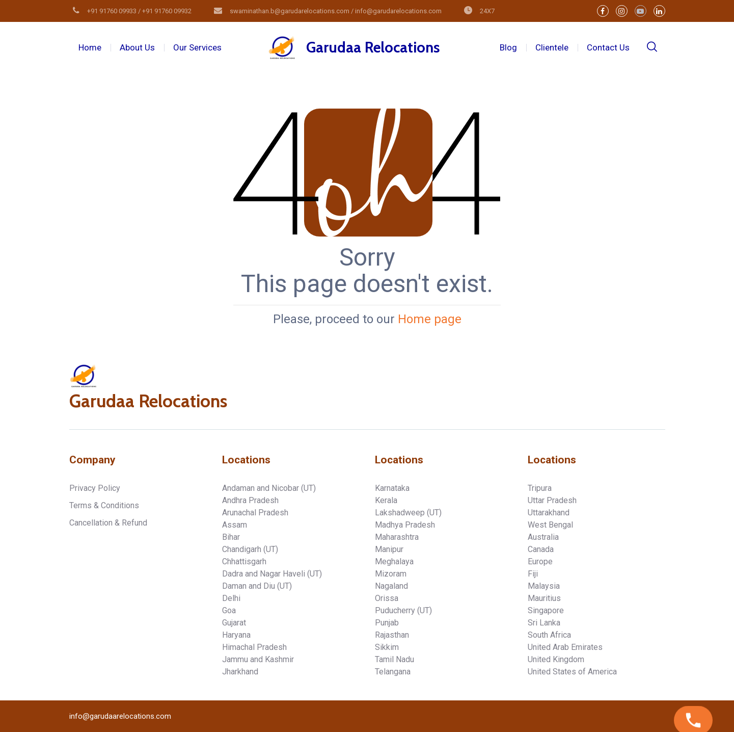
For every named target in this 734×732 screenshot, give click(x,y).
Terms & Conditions (104, 505)
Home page (429, 319)
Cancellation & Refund (108, 523)
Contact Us (608, 47)
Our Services (197, 47)
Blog (508, 47)
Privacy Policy (94, 488)
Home (89, 47)
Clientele (551, 47)
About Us (137, 47)
